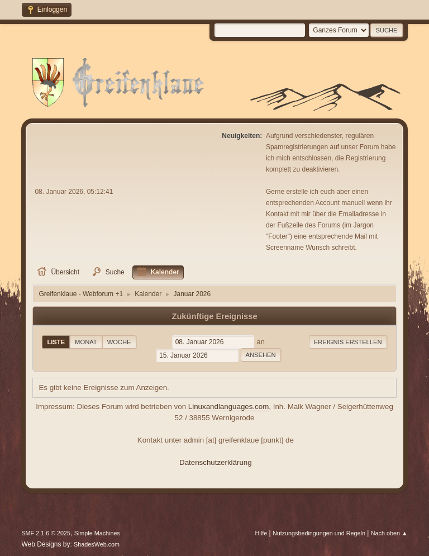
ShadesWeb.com (97, 544)
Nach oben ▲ (389, 533)
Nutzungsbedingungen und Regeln (319, 533)
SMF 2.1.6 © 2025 (45, 533)
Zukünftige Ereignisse (214, 316)
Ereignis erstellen (348, 342)
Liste (56, 342)
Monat (86, 342)
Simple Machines (97, 533)
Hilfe (261, 533)
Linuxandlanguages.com (228, 406)
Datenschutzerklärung (215, 462)
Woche (119, 342)
